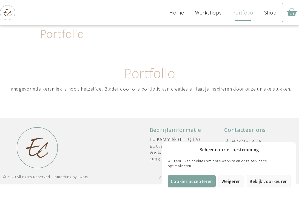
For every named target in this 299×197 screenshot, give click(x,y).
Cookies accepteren (192, 181)
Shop (270, 12)
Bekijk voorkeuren (269, 181)
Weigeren (231, 181)
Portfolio (242, 12)
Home (176, 12)
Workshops (208, 12)
